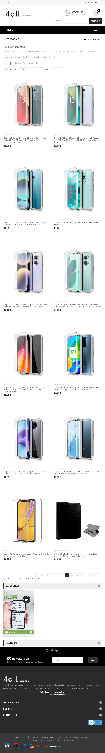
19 (62, 575)
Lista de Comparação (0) (26, 63)
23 (82, 575)
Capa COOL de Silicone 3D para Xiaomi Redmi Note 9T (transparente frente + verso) (26, 472)
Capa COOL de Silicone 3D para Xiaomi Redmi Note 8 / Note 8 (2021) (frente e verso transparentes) (26, 389)
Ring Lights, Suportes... (42, 57)
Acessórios (95, 39)
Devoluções (63, 737)
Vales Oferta (42, 737)
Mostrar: (48, 69)
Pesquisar (95, 21)
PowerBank (22, 57)
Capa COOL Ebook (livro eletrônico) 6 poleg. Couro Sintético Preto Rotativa (75, 555)
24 (88, 575)
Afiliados (31, 737)
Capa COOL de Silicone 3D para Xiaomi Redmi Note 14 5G (76, 223)
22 (77, 575)
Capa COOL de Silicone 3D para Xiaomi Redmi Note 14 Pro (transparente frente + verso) (26, 305)
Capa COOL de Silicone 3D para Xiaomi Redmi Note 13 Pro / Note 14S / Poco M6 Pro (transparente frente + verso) (26, 140)
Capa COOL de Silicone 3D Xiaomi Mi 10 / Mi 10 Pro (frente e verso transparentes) (77, 472)
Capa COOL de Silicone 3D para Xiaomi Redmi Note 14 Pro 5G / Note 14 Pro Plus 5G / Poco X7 (77, 305)
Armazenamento (13, 51)
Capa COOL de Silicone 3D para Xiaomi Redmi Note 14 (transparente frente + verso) (26, 223)
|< (38, 575)
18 (57, 575)
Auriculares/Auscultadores (37, 51)
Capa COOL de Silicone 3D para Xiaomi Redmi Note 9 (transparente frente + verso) (76, 388)
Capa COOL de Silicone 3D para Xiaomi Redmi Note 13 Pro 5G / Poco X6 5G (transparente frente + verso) (76, 140)
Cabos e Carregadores (64, 51)
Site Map (74, 737)
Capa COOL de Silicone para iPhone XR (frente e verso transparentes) (26, 555)
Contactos (84, 737)
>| (98, 575)
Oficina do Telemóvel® (53, 685)
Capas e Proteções (87, 51)
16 (47, 575)
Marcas (53, 737)
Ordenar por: (10, 69)
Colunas (9, 57)
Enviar (93, 660)
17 (52, 575)
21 (72, 575)
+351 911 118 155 (79, 14)
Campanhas (20, 737)
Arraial (46, 740)
